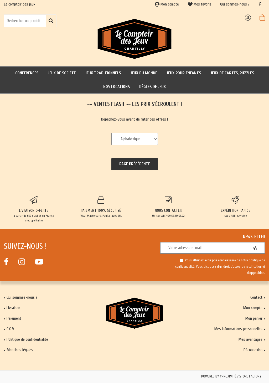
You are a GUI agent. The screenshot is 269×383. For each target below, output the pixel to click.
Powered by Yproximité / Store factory (231, 376)
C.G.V (10, 329)
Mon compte (167, 4)
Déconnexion (253, 350)
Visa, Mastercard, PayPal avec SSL (101, 207)
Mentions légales (20, 350)
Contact (256, 297)
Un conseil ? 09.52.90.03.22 (168, 207)
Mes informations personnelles (238, 329)
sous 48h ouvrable (235, 207)
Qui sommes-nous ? (235, 4)
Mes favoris (199, 4)
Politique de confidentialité (27, 339)
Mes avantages (250, 339)
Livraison (13, 308)
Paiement (14, 318)
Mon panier (253, 318)
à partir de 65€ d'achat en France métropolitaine (34, 209)
